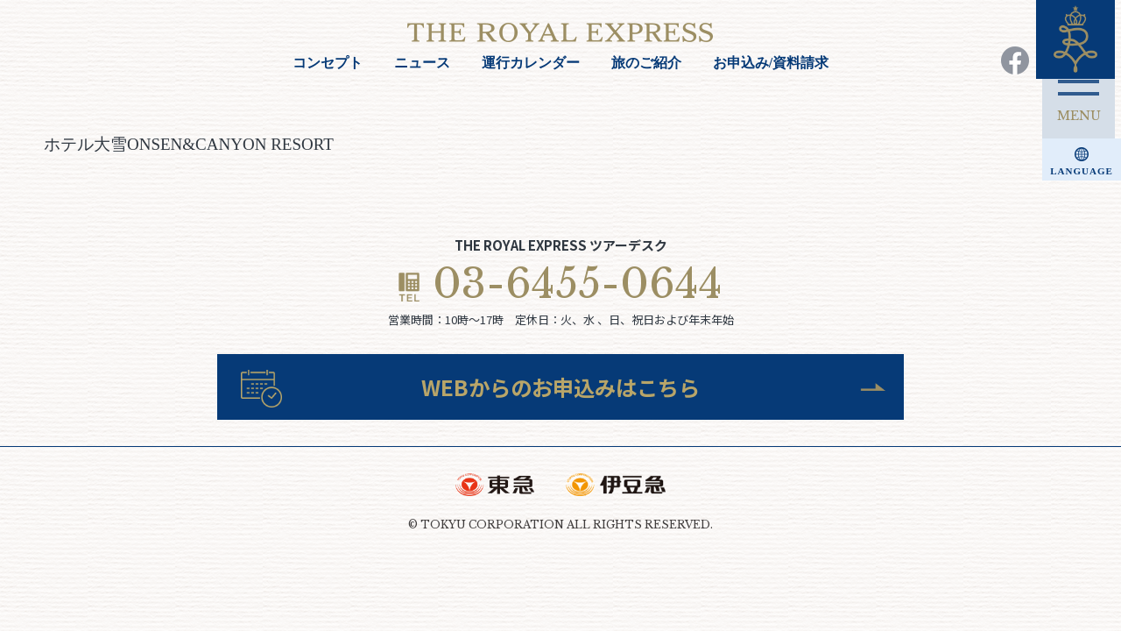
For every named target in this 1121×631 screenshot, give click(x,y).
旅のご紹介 (646, 62)
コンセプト (328, 62)
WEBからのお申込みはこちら (561, 389)
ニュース (422, 62)
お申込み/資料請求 (770, 62)
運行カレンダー (531, 62)
